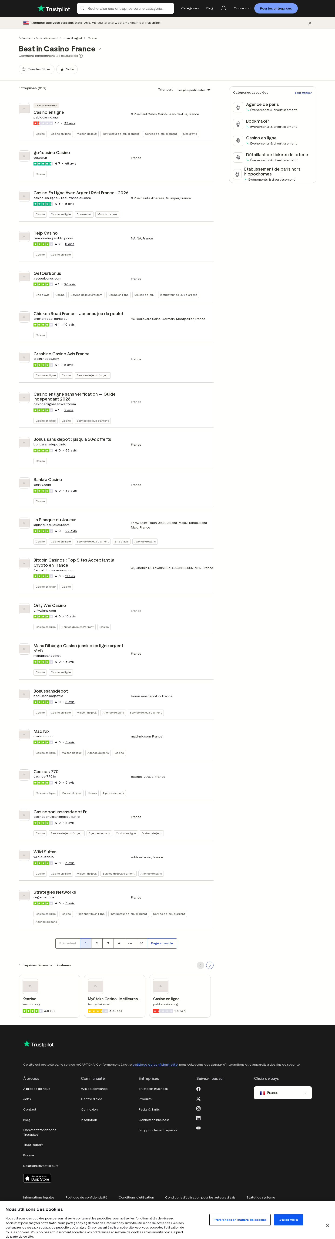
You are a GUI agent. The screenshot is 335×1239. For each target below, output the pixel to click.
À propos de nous (36, 1089)
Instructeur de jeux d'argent (121, 133)
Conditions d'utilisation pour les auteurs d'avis (200, 1197)
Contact (29, 1109)
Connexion (89, 1109)
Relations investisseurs (40, 1166)
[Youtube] (198, 1127)
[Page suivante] (162, 943)
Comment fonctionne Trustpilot (40, 1132)
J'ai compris (288, 1220)
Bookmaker (84, 214)
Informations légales (38, 1197)
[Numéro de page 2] (96, 943)
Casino (40, 133)
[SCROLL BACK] (200, 965)
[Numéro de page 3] (108, 943)
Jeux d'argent (73, 38)
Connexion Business (154, 1120)
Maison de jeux (87, 133)
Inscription (89, 1120)
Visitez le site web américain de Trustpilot (126, 23)
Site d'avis (190, 133)
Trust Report (33, 1145)
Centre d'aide (91, 1099)
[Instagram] (198, 1108)
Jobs (27, 1099)
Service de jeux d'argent (161, 133)
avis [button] (70, 123)
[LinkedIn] (198, 1118)
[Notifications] (223, 8)
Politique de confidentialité (86, 1197)
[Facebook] (198, 1088)
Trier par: (165, 89)
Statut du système (261, 1197)
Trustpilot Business (153, 1089)
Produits (145, 1099)
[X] (198, 1098)
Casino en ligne (61, 133)
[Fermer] (310, 23)
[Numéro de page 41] (141, 943)
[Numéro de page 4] (119, 943)
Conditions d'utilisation (136, 1197)
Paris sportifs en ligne (90, 914)
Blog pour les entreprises (158, 1130)
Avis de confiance (94, 1089)
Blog (26, 1120)
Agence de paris (145, 541)
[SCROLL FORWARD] (210, 965)
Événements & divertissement (38, 38)
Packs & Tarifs (149, 1109)
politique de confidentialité (155, 1065)
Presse (28, 1155)
